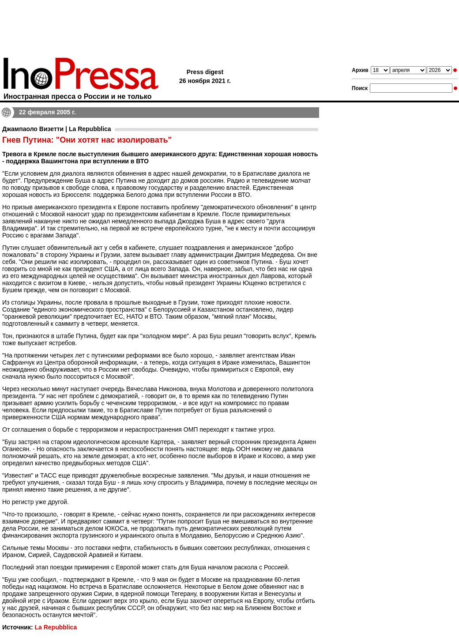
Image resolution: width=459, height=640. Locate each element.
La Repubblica (55, 627)
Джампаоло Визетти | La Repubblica (56, 128)
